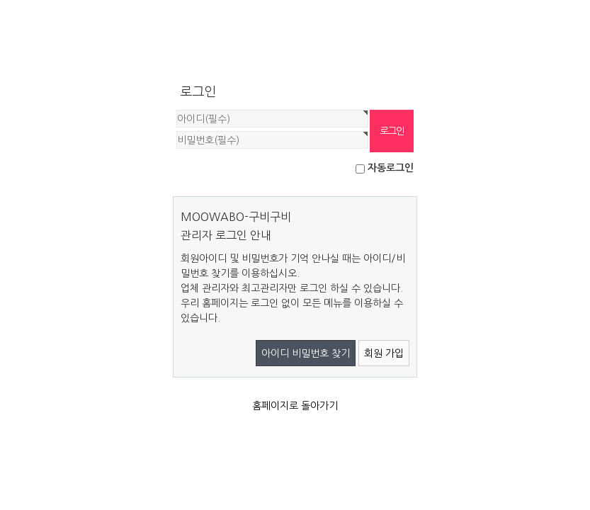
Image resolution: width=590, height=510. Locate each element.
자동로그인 (391, 168)
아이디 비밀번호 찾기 (305, 353)
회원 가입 (384, 353)
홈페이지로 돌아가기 (295, 406)
